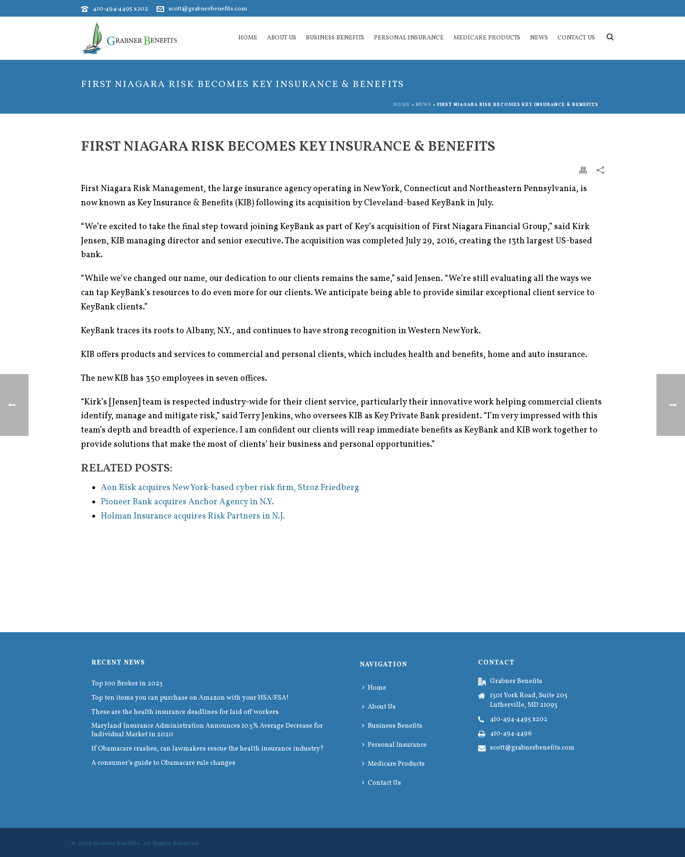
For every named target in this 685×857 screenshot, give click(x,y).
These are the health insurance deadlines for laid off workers (185, 712)
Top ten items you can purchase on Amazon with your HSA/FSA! (190, 698)
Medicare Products (486, 38)
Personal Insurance (409, 38)
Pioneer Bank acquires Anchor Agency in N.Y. (187, 502)
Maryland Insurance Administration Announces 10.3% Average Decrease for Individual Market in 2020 (207, 730)
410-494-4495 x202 (120, 9)
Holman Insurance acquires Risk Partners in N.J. (193, 516)
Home (247, 38)
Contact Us (576, 38)
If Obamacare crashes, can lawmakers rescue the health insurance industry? (207, 749)
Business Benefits (335, 38)
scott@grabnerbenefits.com (207, 9)
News (539, 38)
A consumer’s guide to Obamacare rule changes (163, 763)
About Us (281, 38)
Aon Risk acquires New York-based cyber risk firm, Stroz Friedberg (230, 488)
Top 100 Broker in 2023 (127, 684)
